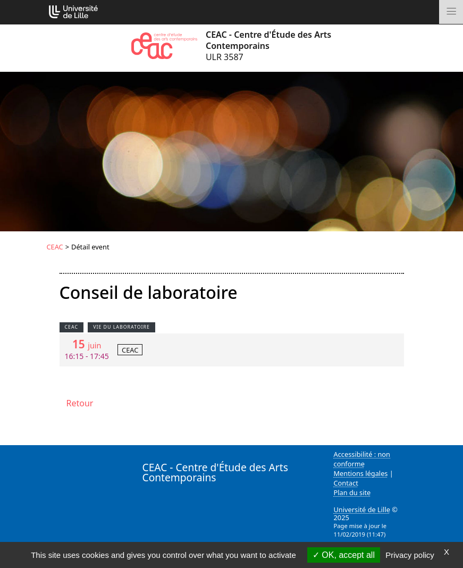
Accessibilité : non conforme (362, 459)
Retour (80, 403)
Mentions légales (361, 473)
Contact (346, 483)
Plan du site (352, 492)
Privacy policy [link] (409, 554)
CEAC (55, 247)
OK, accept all (344, 554)
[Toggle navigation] (451, 12)
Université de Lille (362, 509)
